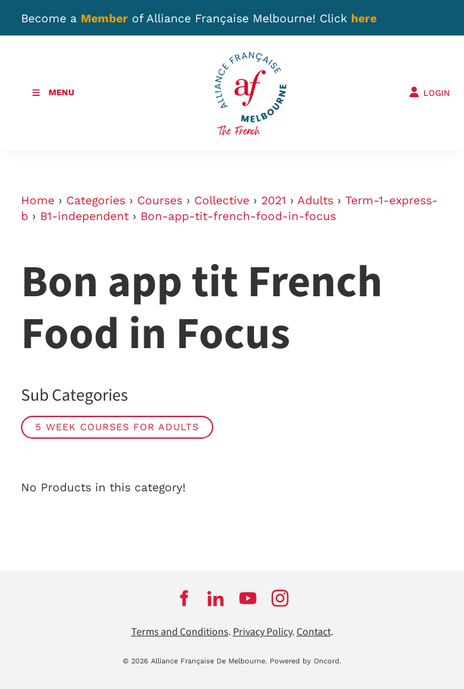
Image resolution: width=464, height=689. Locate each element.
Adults (315, 200)
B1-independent (84, 216)
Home (37, 200)
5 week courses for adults (117, 427)
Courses (159, 200)
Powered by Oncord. (305, 661)
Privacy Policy (262, 632)
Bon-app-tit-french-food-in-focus (238, 216)
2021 (273, 200)
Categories (95, 200)
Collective (221, 200)
